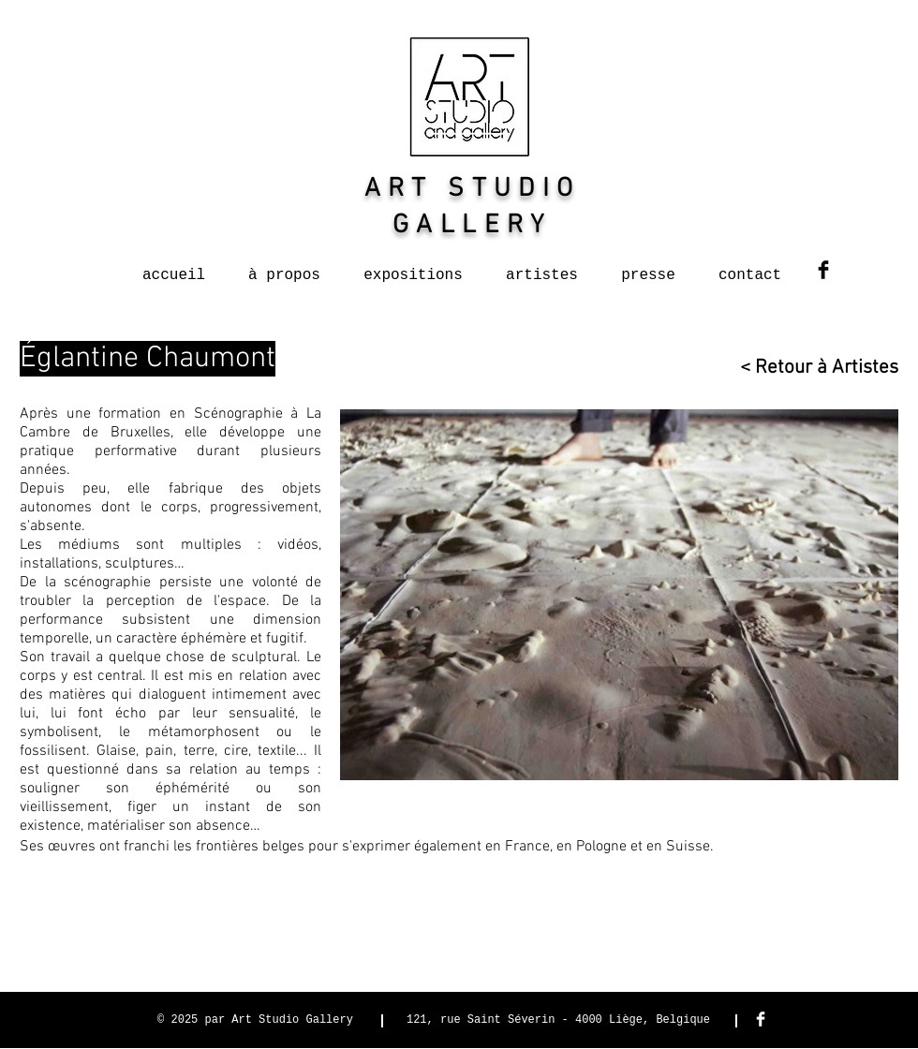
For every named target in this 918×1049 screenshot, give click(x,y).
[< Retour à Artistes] (810, 367)
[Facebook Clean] (760, 1019)
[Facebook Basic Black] (823, 269)
